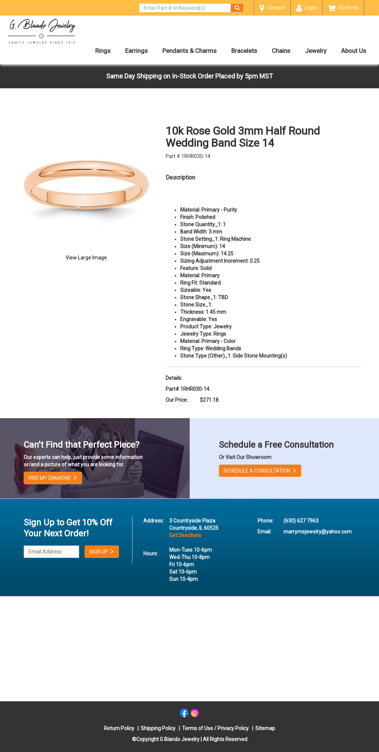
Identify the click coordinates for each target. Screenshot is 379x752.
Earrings (136, 50)
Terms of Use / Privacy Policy (215, 728)
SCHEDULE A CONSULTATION (260, 471)
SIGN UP (101, 552)
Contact (272, 8)
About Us (353, 50)
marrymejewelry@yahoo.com (317, 532)
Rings (103, 50)
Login (306, 8)
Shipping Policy (158, 728)
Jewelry (315, 50)
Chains (281, 50)
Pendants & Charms (189, 50)
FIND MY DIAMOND (52, 478)
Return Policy (119, 728)
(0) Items (343, 8)
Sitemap (265, 728)
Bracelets (244, 50)
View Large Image (86, 258)
